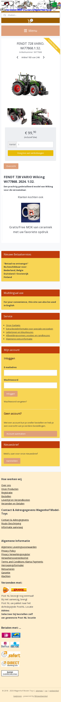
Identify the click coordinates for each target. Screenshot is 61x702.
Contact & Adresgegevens (15, 519)
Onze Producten (9, 489)
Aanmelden (12, 460)
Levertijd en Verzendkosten (15, 499)
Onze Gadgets (13, 325)
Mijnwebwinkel (41, 696)
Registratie (7, 492)
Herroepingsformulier (12, 565)
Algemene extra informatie (19, 338)
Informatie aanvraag (12, 527)
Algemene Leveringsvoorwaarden (19, 547)
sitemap (39, 690)
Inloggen (11, 393)
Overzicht (11, 165)
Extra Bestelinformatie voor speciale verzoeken (29, 328)
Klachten (5, 576)
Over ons (6, 485)
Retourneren (7, 569)
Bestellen (6, 496)
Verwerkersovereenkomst (14, 557)
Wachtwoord (11, 379)
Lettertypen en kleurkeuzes (19, 332)
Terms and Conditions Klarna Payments (22, 561)
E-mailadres (10, 367)
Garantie (5, 572)
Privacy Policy (8, 550)
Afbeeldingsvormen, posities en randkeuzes (28, 335)
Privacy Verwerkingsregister (15, 554)
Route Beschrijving (11, 523)
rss (46, 690)
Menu (30, 30)
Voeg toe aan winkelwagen (30, 153)
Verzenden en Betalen (12, 503)
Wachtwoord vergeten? (15, 401)
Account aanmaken (16, 433)
